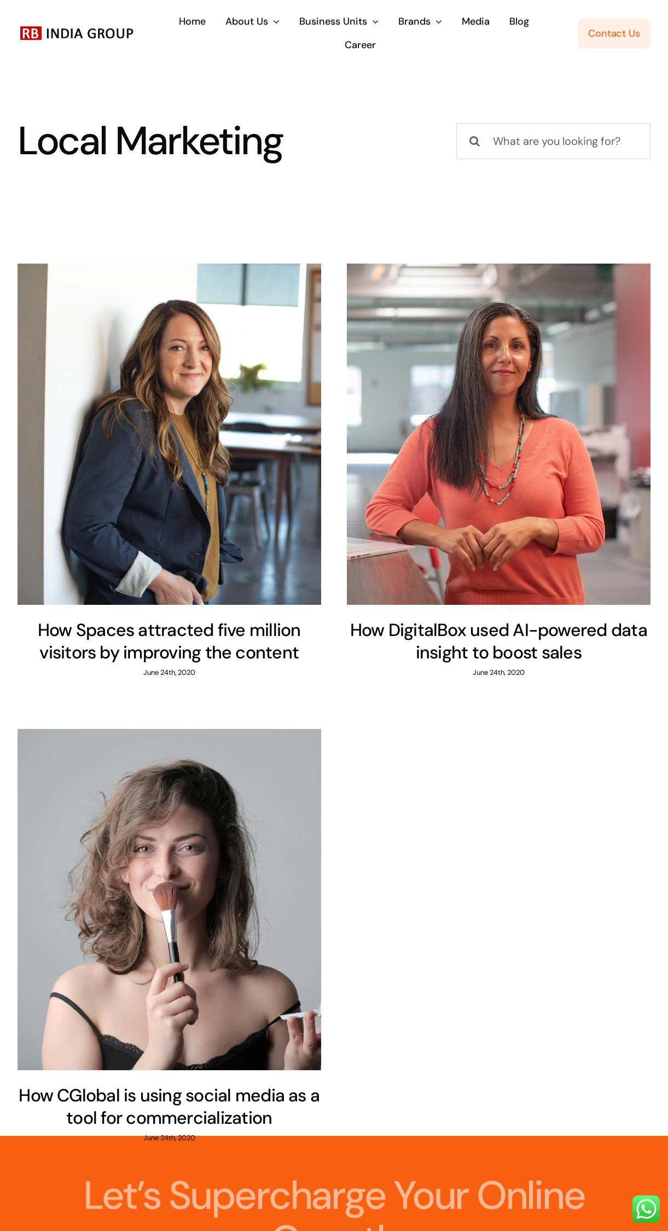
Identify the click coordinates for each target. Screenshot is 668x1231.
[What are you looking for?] (553, 141)
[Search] (474, 141)
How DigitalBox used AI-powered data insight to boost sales (485, 641)
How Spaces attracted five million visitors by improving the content (169, 641)
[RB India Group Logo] (77, 27)
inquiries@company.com (222, 1172)
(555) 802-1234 (451, 1172)
